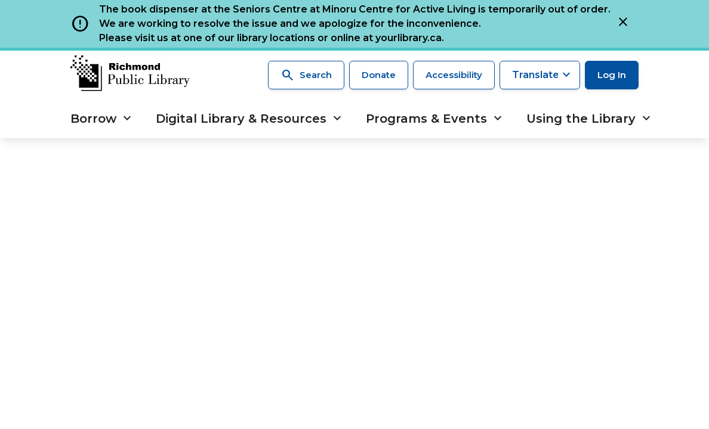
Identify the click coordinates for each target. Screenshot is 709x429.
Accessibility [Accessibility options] (454, 74)
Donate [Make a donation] (379, 74)
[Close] (623, 24)
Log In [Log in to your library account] (611, 74)
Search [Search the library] (306, 75)
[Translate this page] (540, 75)
